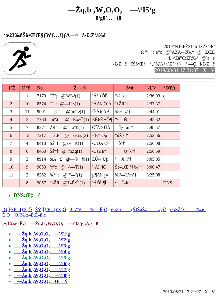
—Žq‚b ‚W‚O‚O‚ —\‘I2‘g (42, 239)
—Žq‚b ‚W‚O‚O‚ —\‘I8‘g (42, 275)
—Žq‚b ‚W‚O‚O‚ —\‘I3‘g (42, 245)
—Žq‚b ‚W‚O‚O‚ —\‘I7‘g (42, 269)
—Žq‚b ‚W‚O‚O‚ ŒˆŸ (41, 281)
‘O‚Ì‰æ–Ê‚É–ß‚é (29, 215)
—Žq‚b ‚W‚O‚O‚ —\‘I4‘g (42, 251)
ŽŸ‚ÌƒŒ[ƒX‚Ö (50, 209)
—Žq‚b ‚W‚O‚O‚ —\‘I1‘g (42, 234)
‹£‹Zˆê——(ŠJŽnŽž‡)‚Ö (138, 209)
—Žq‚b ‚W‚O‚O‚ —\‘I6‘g (42, 263)
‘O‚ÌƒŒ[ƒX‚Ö (17, 209)
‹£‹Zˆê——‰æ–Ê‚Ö (88, 209)
